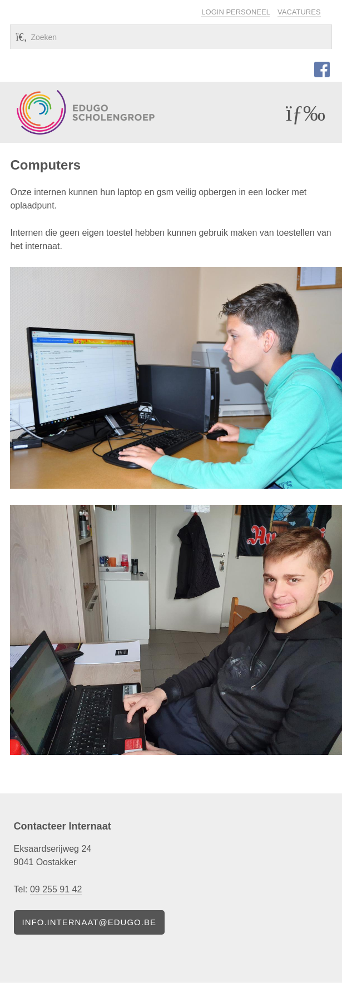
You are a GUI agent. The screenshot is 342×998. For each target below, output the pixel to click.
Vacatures (299, 12)
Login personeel (235, 12)
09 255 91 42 (56, 889)
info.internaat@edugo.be (89, 922)
